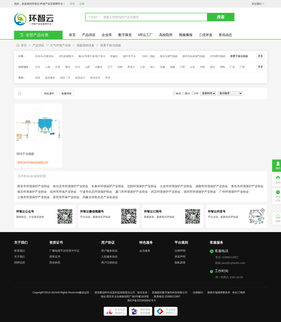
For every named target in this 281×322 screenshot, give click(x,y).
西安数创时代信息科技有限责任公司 (115, 292)
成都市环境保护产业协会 (211, 186)
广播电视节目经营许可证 (64, 250)
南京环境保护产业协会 (32, 191)
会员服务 (144, 250)
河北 (77, 66)
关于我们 (19, 256)
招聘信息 (19, 262)
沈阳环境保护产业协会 (142, 186)
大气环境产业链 (60, 45)
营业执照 (54, 262)
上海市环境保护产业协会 (33, 197)
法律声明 (180, 250)
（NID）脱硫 (147, 56)
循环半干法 (129, 56)
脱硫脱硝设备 (85, 45)
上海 (47, 66)
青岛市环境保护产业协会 (247, 186)
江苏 (142, 66)
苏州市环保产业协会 (66, 197)
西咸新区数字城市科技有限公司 (171, 292)
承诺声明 (180, 256)
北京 (37, 66)
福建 (172, 66)
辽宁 (110, 66)
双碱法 (114, 56)
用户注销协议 (109, 262)
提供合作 (95, 77)
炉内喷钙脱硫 (217, 56)
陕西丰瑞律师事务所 (218, 292)
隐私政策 (180, 262)
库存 (107, 77)
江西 (182, 66)
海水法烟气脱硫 (168, 56)
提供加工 (80, 77)
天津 (57, 66)
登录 (72, 3)
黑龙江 (131, 66)
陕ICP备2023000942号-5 (142, 300)
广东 (232, 66)
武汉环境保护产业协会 (165, 191)
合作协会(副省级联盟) (32, 176)
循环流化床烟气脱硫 (193, 56)
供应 (37, 77)
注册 (81, 3)
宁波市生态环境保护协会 (96, 191)
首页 (24, 45)
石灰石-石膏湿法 (44, 56)
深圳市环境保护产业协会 (200, 191)
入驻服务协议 (109, 256)
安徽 (162, 66)
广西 (242, 66)
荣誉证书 (54, 256)
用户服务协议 (109, 250)
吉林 (119, 66)
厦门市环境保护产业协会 (131, 191)
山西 (87, 66)
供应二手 (65, 77)
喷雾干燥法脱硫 (110, 45)
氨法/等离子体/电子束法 (92, 56)
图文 (261, 93)
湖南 (222, 66)
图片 (257, 93)
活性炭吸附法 (66, 56)
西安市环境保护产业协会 (33, 186)
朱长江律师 (239, 292)
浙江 (152, 66)
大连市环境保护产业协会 (176, 186)
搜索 (221, 17)
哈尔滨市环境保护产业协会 (70, 186)
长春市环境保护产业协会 (107, 186)
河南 (202, 66)
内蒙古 (99, 66)
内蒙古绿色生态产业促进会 (100, 197)
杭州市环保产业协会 (63, 191)
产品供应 (38, 45)
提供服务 (50, 77)
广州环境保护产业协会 (234, 191)
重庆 (67, 66)
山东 (192, 66)
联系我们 (19, 250)
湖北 (212, 66)
